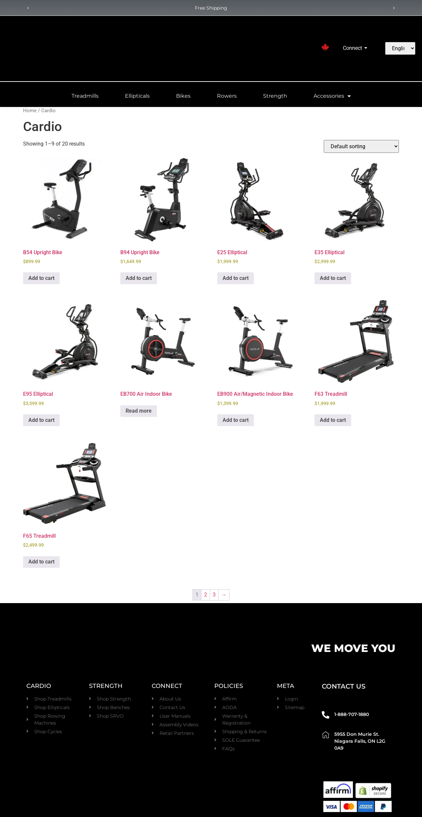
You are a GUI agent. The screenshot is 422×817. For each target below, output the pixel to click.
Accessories (332, 96)
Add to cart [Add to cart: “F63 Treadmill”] (333, 420)
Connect (353, 48)
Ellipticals (137, 96)
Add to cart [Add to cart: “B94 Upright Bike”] (139, 278)
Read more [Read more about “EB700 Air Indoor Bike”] (139, 411)
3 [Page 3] (214, 595)
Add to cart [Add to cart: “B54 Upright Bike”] (41, 278)
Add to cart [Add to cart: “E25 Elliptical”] (236, 278)
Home (30, 111)
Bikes (183, 96)
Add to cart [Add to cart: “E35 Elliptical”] (333, 278)
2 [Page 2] (205, 595)
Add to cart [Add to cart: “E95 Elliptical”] (41, 420)
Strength (275, 96)
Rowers (227, 96)
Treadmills (85, 96)
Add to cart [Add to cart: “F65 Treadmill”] (41, 562)
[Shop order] (361, 146)
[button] (28, 8)
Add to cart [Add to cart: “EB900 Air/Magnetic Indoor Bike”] (236, 420)
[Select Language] (400, 48)
